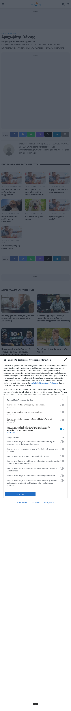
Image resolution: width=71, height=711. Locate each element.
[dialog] (35, 533)
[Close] (66, 360)
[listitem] (35, 400)
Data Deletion (22, 502)
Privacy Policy (49, 502)
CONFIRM (20, 494)
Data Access (35, 502)
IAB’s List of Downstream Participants (44, 383)
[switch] (62, 405)
